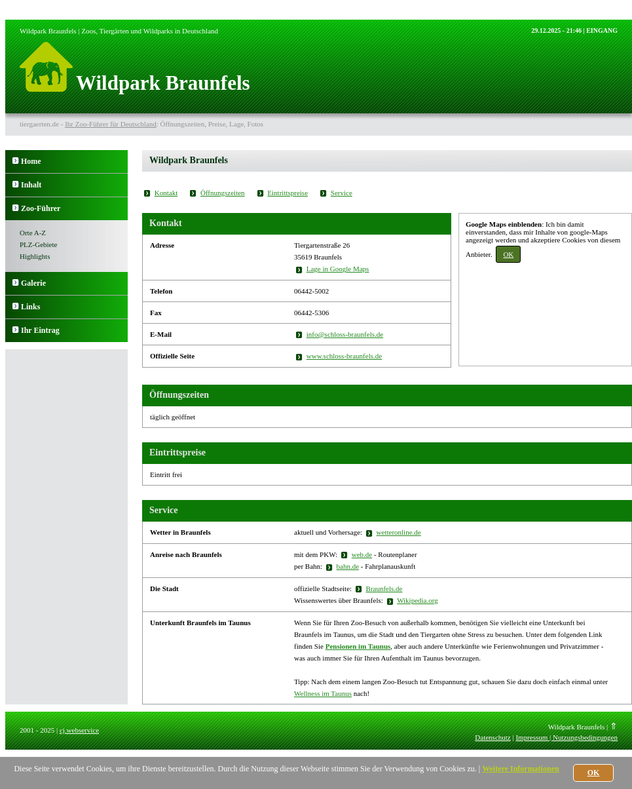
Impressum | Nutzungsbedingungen (566, 737)
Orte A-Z (33, 233)
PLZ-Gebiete (38, 244)
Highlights (35, 256)
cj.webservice (79, 730)
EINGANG (602, 30)
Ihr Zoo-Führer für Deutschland (111, 124)
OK (508, 254)
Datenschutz (492, 737)
